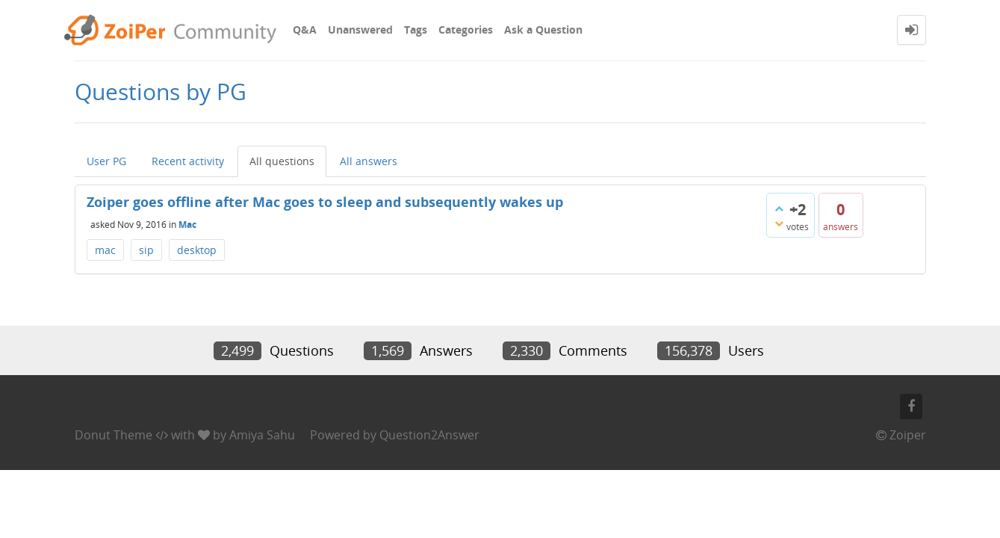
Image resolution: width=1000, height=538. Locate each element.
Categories (465, 29)
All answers (368, 161)
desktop (197, 250)
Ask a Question (543, 29)
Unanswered (360, 29)
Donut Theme (113, 435)
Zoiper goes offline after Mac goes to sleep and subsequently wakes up (325, 202)
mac (105, 250)
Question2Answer (429, 435)
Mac (187, 223)
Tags (415, 29)
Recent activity (188, 161)
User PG (106, 161)
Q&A (305, 29)
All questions (281, 161)
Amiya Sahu (262, 435)
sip (146, 250)
